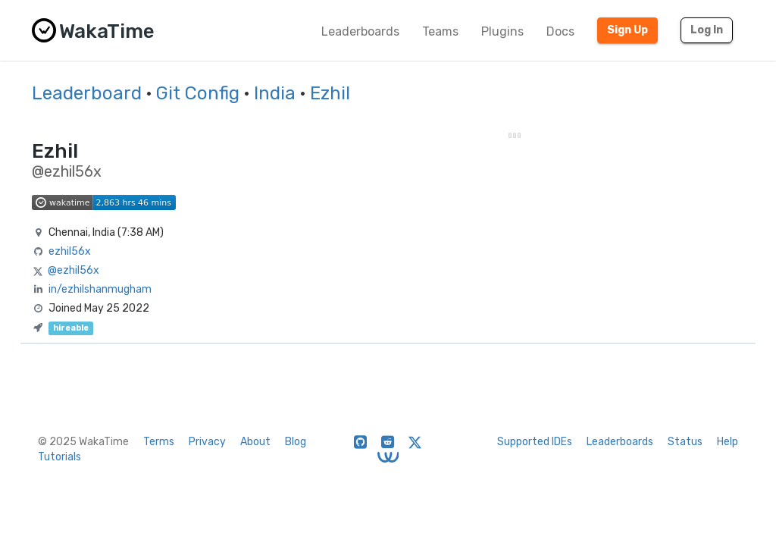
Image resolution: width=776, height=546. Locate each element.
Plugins (502, 31)
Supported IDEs (534, 441)
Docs (560, 31)
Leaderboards (360, 31)
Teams (440, 31)
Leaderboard (87, 93)
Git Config (197, 93)
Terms (158, 441)
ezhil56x (69, 251)
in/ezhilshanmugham (100, 289)
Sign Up (627, 30)
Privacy (207, 441)
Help (727, 441)
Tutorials (59, 456)
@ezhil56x (73, 270)
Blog (295, 441)
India (275, 93)
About (255, 441)
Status (685, 441)
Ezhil (330, 93)
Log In (706, 30)
